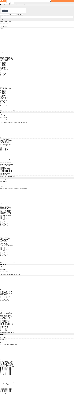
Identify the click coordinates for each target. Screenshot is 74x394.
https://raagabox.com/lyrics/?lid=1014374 (8, 262)
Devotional (11, 14)
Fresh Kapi (8, 3)
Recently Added (20, 14)
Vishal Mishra (9, 21)
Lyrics (1, 3)
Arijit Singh (4, 266)
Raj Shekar (4, 269)
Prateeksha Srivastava (14, 266)
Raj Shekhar (5, 117)
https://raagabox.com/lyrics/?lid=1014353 (8, 110)
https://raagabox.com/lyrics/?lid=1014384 (8, 332)
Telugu (2, 14)
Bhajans (8, 14)
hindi (2, 28)
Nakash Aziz (5, 21)
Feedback (12, 3)
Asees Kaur (8, 179)
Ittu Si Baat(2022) (5, 26)
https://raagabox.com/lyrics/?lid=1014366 (8, 176)
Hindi (4, 14)
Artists (5, 3)
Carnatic (16, 14)
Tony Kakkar (5, 179)
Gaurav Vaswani (5, 23)
